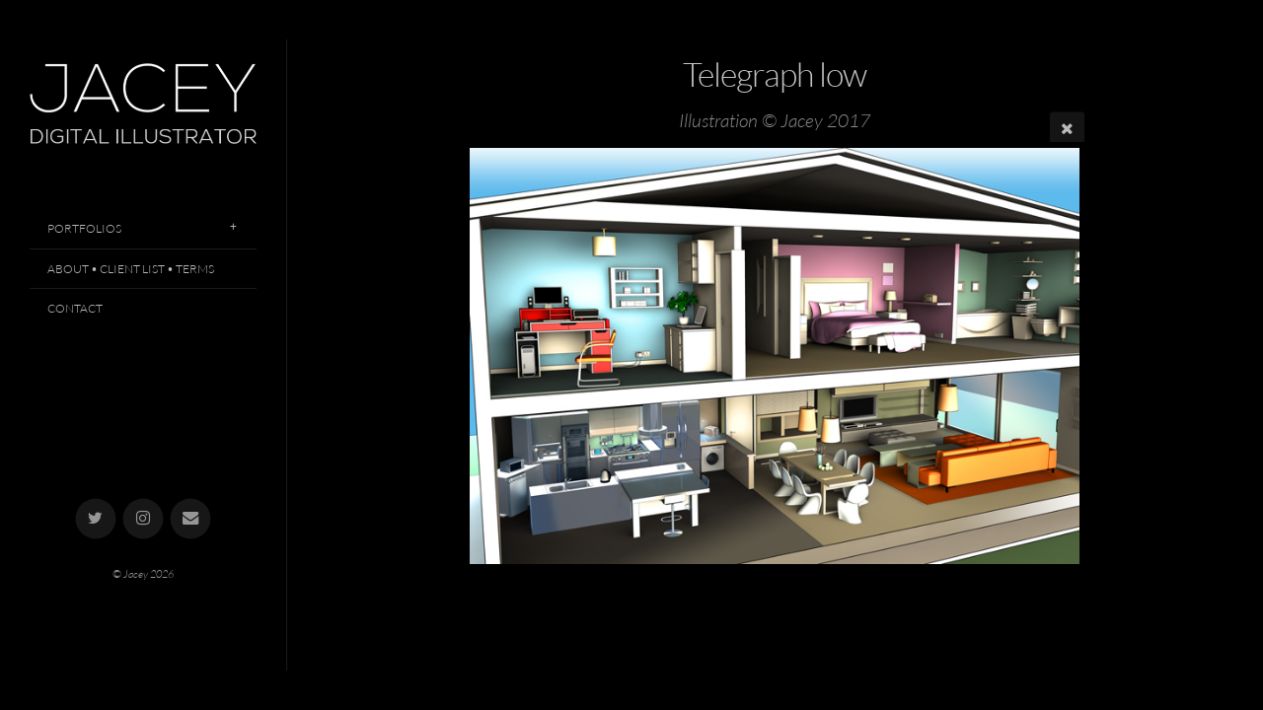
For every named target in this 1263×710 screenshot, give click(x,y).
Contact (75, 308)
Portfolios (84, 228)
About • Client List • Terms (130, 268)
